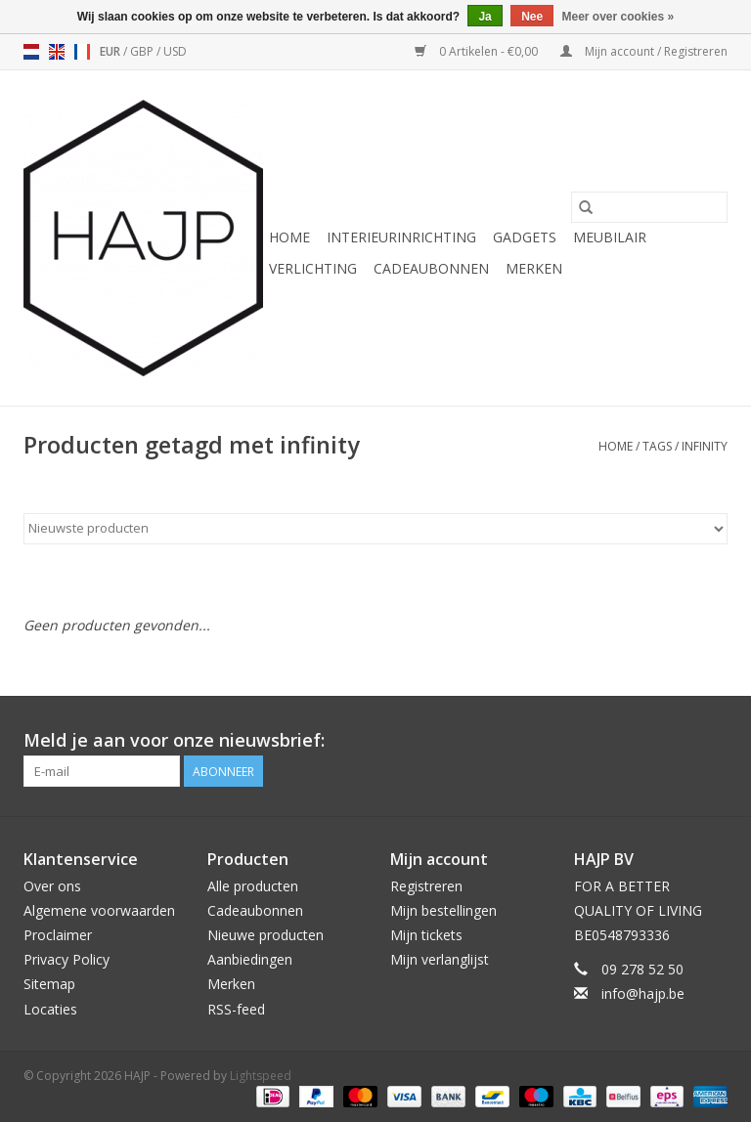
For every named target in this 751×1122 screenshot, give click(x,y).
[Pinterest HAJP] (676, 740)
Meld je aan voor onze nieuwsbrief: (174, 740)
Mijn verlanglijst (439, 959)
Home (289, 237)
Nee (532, 16)
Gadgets (524, 237)
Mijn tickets (426, 935)
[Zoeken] (649, 207)
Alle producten (252, 886)
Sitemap (49, 983)
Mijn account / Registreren (644, 51)
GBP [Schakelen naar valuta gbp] (143, 51)
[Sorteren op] (375, 528)
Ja (484, 16)
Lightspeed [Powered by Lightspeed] (260, 1075)
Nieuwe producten (265, 935)
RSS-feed (236, 1009)
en (57, 52)
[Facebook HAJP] (641, 740)
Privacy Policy (66, 959)
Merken (534, 268)
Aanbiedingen (249, 959)
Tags (657, 446)
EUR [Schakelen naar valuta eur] (111, 51)
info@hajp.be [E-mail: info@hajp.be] (643, 993)
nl (31, 52)
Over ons (52, 886)
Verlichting (313, 268)
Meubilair (609, 237)
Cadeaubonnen (431, 268)
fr (82, 52)
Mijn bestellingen (443, 910)
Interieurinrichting (401, 237)
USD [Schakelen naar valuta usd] (175, 51)
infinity (705, 446)
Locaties (50, 1009)
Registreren (426, 886)
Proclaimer (57, 935)
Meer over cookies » (618, 16)
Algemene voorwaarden (99, 910)
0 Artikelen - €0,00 (478, 51)
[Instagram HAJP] (712, 740)
